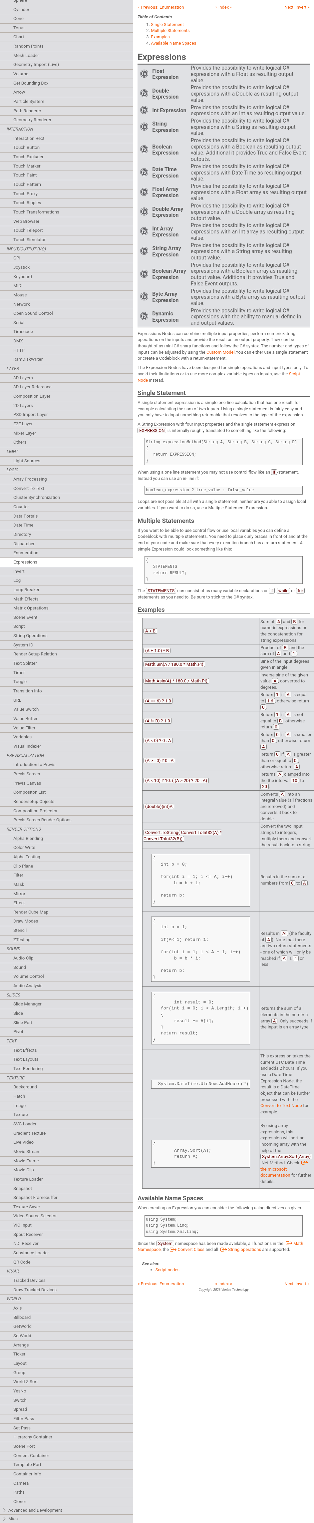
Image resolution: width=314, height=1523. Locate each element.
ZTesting (22, 939)
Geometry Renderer (32, 119)
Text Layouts (25, 1059)
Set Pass (22, 1427)
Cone (18, 18)
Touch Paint (25, 175)
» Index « (223, 7)
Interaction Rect (28, 138)
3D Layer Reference (32, 386)
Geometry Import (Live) (36, 64)
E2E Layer (23, 423)
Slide (18, 1013)
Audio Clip (23, 957)
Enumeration (25, 552)
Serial (18, 322)
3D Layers (23, 377)
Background (25, 1086)
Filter (18, 875)
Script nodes (167, 1269)
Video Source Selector (35, 1215)
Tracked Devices (29, 1280)
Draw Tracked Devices (35, 1289)
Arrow (19, 92)
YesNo (19, 1390)
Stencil (20, 930)
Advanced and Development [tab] (32, 1510)
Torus (19, 27)
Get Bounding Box (31, 83)
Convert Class (186, 1249)
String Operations (30, 635)
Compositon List (29, 792)
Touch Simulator (29, 239)
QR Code (22, 1262)
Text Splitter (25, 663)
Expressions (25, 562)
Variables (22, 736)
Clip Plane (23, 866)
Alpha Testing (26, 856)
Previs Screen (26, 773)
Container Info (27, 1473)
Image (19, 1105)
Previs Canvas (27, 783)
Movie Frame (26, 1160)
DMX (18, 340)
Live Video (23, 1142)
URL (17, 700)
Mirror (19, 893)
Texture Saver (26, 1206)
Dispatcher (24, 543)
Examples (160, 36)
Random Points (28, 46)
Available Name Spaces (173, 43)
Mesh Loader (26, 55)
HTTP (19, 350)
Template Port (27, 1464)
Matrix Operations (31, 607)
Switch (20, 1400)
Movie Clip (23, 1169)
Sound (19, 967)
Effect (19, 902)
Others (19, 442)
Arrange (21, 1344)
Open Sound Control (33, 313)
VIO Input (22, 1225)
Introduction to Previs (34, 764)
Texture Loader (28, 1179)
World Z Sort (25, 1381)
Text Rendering (28, 1068)
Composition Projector (35, 810)
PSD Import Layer (30, 414)
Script (19, 626)
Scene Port (24, 1446)
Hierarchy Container (32, 1436)
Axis (17, 1308)
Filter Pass (23, 1418)
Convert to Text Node (281, 1105)
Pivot (18, 1031)
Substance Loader (31, 1252)
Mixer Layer (24, 433)
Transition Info (27, 690)
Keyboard (22, 276)
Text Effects (25, 1050)
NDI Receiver (26, 1243)
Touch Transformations (36, 211)
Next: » (296, 7)
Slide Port (22, 1022)
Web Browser (26, 221)
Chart (18, 36)
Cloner (19, 1501)
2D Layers (23, 405)
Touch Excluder (28, 156)
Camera (21, 1483)
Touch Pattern (27, 184)
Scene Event (25, 617)
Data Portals (25, 516)
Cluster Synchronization (36, 497)
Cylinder (21, 9)
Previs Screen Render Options (42, 819)
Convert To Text (28, 488)
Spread (20, 1409)
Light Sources (26, 460)
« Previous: (161, 7)
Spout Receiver (28, 1234)
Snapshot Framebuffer (35, 1197)
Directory (22, 534)
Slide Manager (27, 1003)
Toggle (20, 681)
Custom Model (220, 352)
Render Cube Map (30, 912)
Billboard (22, 1317)
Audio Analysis (28, 985)
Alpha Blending (28, 838)
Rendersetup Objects (33, 801)
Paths (19, 1492)
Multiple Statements (170, 30)
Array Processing (30, 479)
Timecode (23, 331)
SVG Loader (25, 1123)
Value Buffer (25, 718)
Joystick (21, 267)
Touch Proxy (25, 193)
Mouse (20, 294)
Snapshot (22, 1188)
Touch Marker (27, 166)
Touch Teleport (28, 230)
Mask (18, 884)
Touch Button (26, 147)
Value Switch (26, 709)
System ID (23, 644)
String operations (240, 1249)
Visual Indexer (27, 746)
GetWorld (22, 1326)
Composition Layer (31, 396)
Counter (21, 506)
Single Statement (167, 24)
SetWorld (22, 1335)
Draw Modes (25, 921)
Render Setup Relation (35, 653)
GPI (16, 257)
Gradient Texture (29, 1133)
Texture (20, 1114)
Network (21, 304)
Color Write (24, 847)
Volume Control (28, 976)
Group (19, 1372)
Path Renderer (27, 110)
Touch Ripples (27, 202)
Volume (20, 73)
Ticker (19, 1353)
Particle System (28, 101)
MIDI (18, 285)
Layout (20, 1363)
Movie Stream (27, 1151)
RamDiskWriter (28, 359)
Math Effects (26, 598)
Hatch (19, 1096)
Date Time (23, 525)
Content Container (31, 1455)
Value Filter (24, 727)
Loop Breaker (26, 589)
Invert (19, 571)
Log (17, 580)
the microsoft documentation (284, 1169)
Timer (19, 672)
